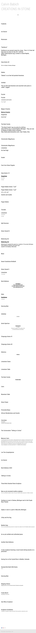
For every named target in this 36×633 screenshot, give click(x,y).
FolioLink (7, 631)
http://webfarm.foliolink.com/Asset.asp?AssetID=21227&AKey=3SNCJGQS (10, 246)
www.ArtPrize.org (6, 129)
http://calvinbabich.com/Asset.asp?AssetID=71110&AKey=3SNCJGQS (13, 444)
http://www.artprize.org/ (8, 53)
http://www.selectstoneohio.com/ (10, 132)
